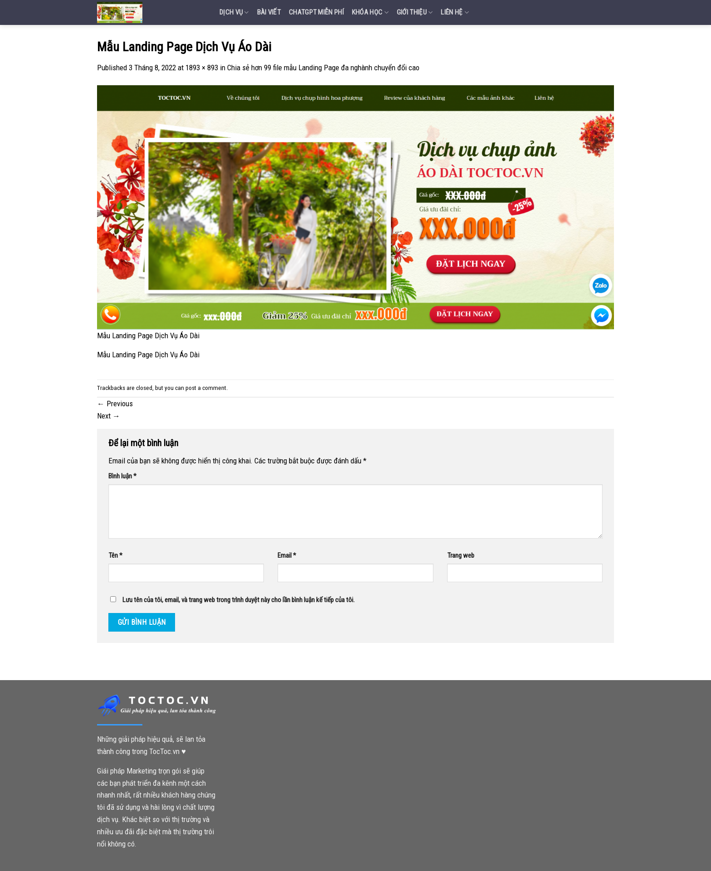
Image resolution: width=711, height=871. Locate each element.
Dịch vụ (234, 12)
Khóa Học (370, 12)
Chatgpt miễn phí (316, 12)
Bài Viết (269, 12)
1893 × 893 (201, 67)
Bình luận (122, 476)
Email (287, 555)
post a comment (205, 387)
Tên (115, 555)
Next (108, 415)
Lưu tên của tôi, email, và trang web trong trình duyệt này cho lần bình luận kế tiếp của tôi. (238, 600)
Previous (115, 403)
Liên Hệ (455, 12)
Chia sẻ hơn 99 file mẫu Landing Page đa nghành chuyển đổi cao (323, 67)
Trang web (460, 555)
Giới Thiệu (415, 12)
